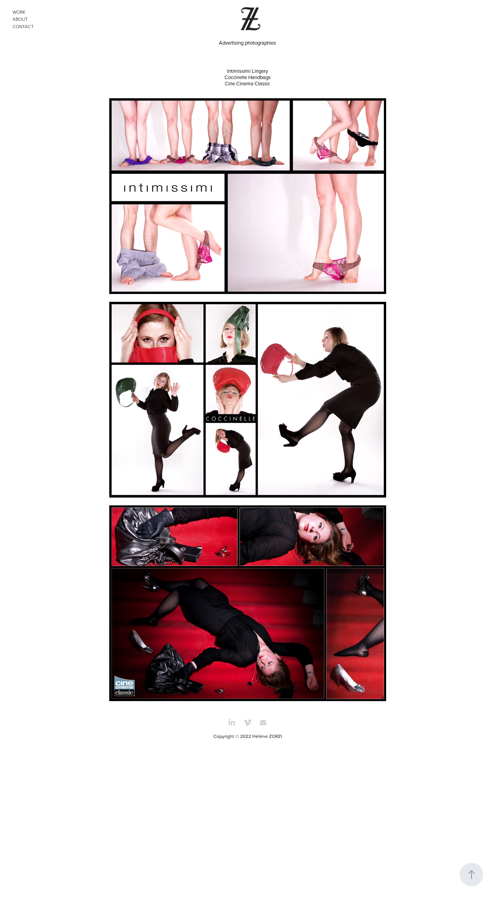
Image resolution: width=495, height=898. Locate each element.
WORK (19, 12)
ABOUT (20, 19)
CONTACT (23, 26)
